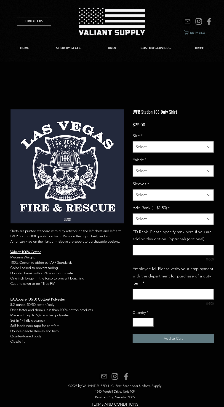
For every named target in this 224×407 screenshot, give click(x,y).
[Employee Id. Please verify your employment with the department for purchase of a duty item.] (173, 294)
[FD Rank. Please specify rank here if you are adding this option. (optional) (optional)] (173, 250)
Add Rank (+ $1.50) (151, 207)
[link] (198, 32)
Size (138, 135)
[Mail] (187, 21)
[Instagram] (198, 21)
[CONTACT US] (34, 21)
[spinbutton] (143, 322)
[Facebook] (209, 21)
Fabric (140, 159)
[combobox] (173, 147)
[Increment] (150, 322)
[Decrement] (136, 322)
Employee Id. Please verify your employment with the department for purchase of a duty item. (173, 276)
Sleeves (141, 183)
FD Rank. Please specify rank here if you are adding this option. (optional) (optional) (172, 235)
